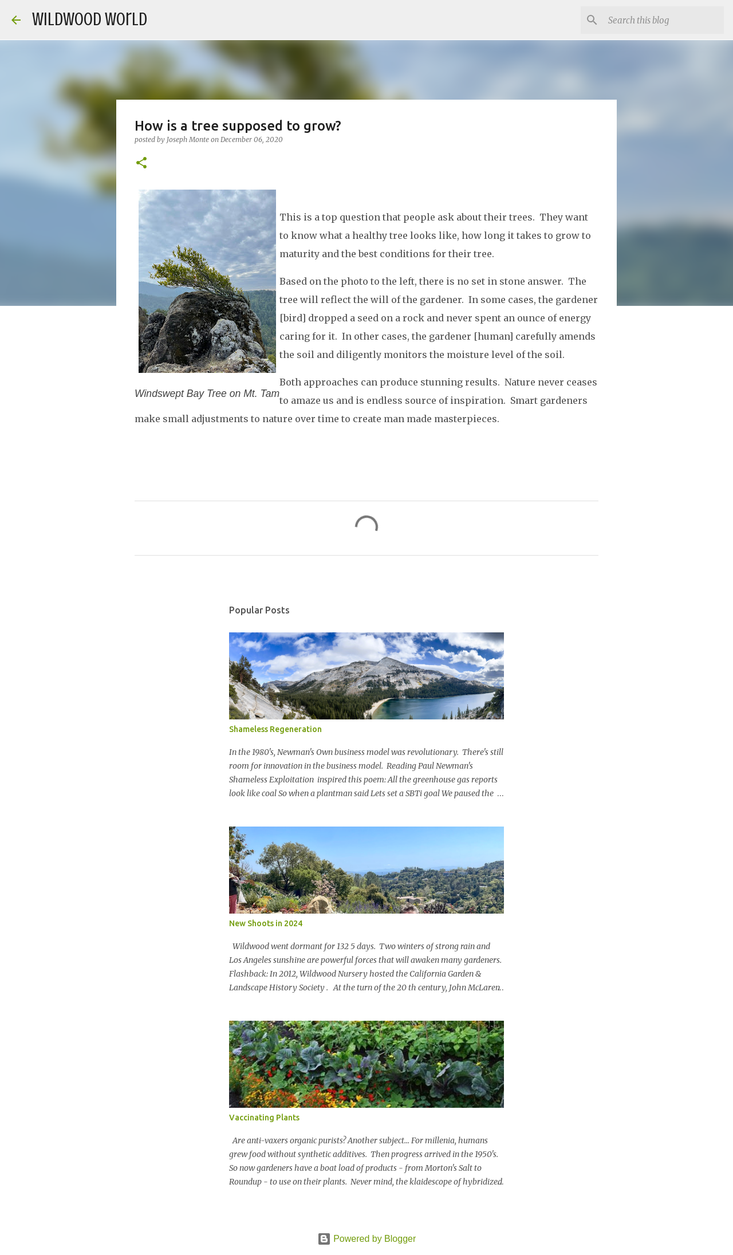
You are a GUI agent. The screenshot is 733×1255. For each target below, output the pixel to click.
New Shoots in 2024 (265, 923)
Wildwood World (89, 19)
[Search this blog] (664, 20)
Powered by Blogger (366, 1239)
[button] (141, 163)
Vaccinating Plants (264, 1117)
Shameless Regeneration (275, 729)
